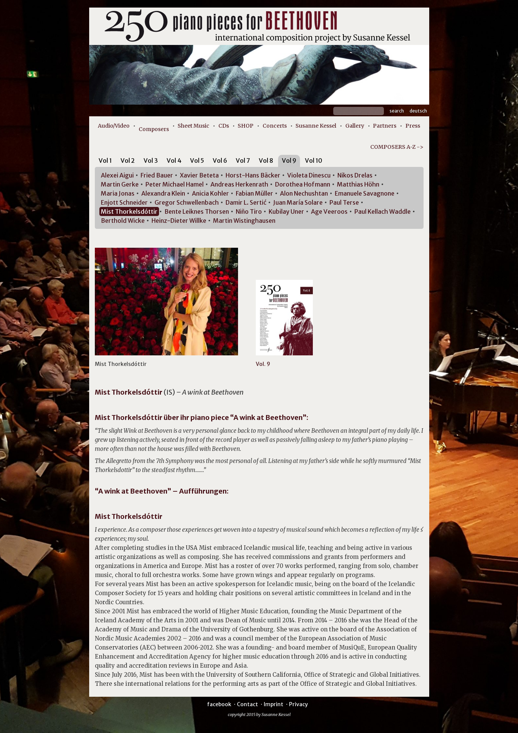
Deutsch (418, 111)
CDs (223, 125)
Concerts (275, 125)
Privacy (298, 704)
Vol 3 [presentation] (151, 160)
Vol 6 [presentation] (220, 160)
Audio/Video (114, 125)
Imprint (273, 704)
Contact (247, 704)
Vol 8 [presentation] (266, 160)
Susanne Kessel (315, 125)
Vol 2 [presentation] (128, 160)
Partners (384, 125)
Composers (154, 129)
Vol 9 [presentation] (289, 160)
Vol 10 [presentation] (313, 160)
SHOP (246, 125)
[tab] (105, 162)
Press (412, 125)
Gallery (354, 125)
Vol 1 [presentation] (105, 160)
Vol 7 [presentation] (243, 160)
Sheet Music (193, 125)
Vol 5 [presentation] (197, 160)
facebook (219, 704)
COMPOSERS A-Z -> (397, 147)
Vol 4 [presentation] (174, 160)
